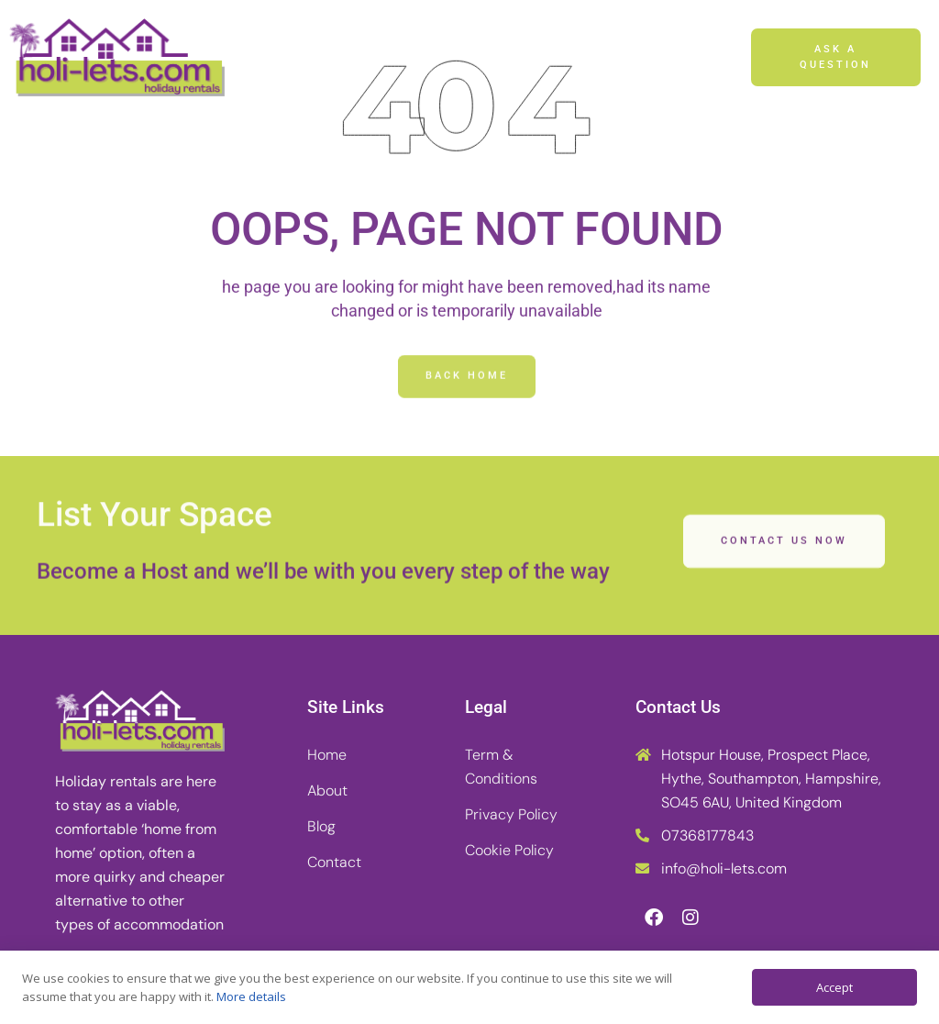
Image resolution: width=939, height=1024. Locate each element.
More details (251, 996)
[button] (713, 58)
